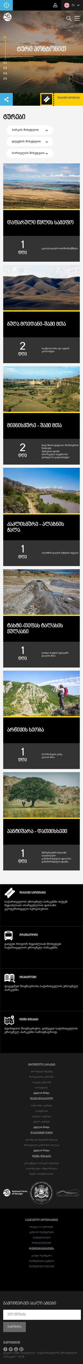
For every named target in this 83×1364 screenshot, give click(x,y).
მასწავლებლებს (41, 1243)
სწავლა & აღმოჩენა (41, 1227)
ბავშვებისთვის (41, 1237)
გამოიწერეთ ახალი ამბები (29, 1303)
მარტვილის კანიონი (41, 1077)
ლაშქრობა (41, 1111)
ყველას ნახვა (41, 1093)
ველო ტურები (41, 1121)
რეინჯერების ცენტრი (41, 1261)
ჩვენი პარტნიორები (41, 1174)
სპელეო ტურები (41, 1116)
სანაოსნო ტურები (41, 1105)
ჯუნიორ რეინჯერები (41, 1232)
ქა (69, 5)
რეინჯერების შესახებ (41, 1266)
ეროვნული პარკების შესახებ (41, 1163)
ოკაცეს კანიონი (41, 1082)
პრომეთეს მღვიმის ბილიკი (41, 1140)
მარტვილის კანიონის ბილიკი (41, 1145)
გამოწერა (14, 1327)
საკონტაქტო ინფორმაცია (41, 1168)
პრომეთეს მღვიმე (41, 1071)
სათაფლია (41, 1087)
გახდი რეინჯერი (42, 1255)
